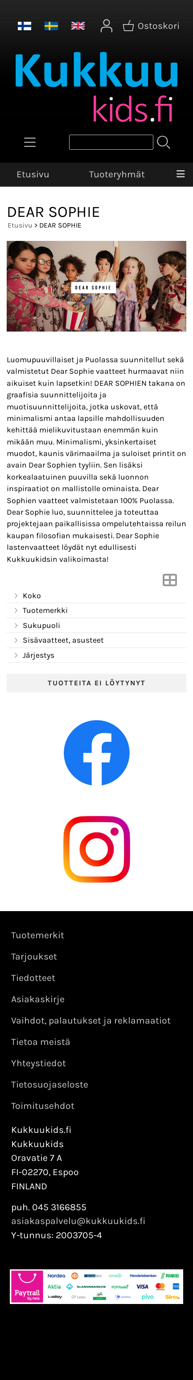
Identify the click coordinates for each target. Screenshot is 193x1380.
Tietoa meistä (40, 1041)
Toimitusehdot (42, 1105)
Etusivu (32, 174)
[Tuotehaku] (111, 142)
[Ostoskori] (152, 25)
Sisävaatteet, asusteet (58, 640)
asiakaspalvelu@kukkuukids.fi (78, 1221)
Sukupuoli (36, 626)
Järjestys (33, 655)
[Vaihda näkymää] (170, 582)
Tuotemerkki (40, 611)
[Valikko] (180, 175)
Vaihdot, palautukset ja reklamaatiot (91, 1020)
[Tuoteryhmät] (30, 142)
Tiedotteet (33, 977)
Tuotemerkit (37, 935)
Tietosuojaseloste (49, 1084)
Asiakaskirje (38, 999)
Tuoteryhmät (117, 174)
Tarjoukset (34, 956)
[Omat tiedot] (106, 25)
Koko (26, 596)
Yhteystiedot (38, 1063)
